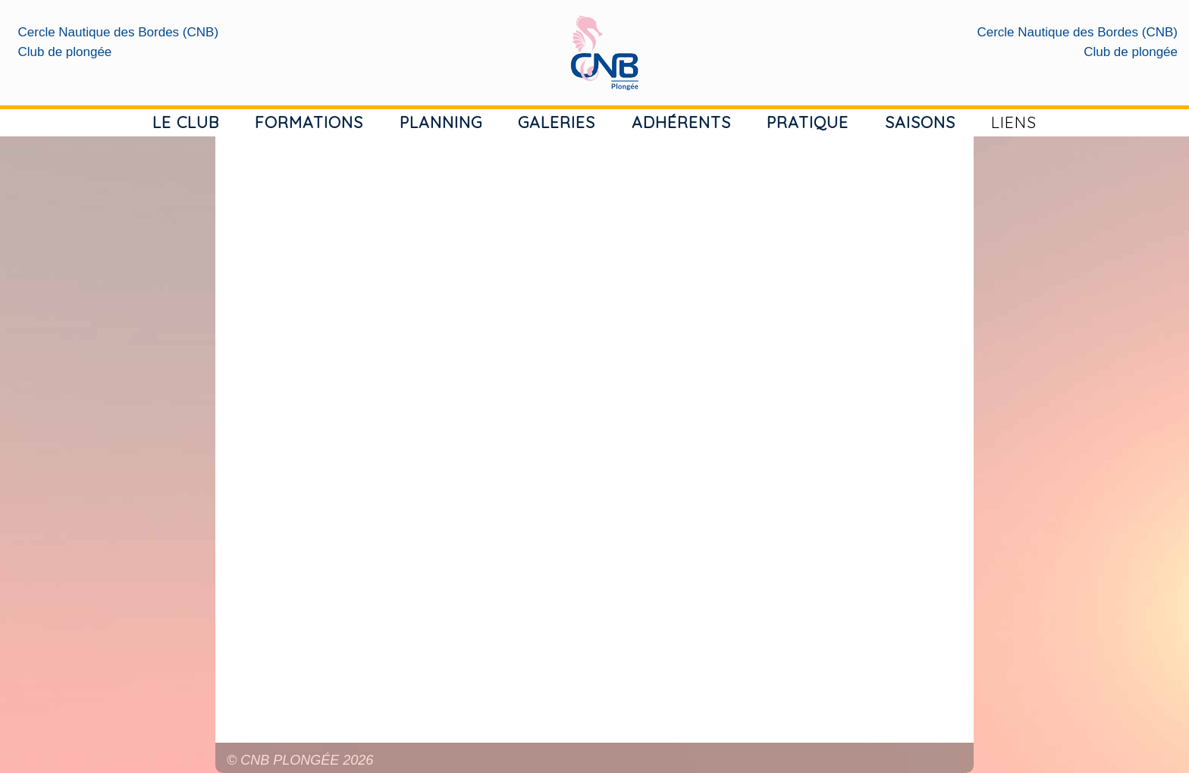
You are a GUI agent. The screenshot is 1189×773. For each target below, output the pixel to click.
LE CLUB (185, 122)
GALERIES (556, 122)
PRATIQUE (808, 122)
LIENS (1014, 122)
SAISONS (920, 122)
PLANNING (441, 122)
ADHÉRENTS (681, 122)
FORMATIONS (309, 122)
